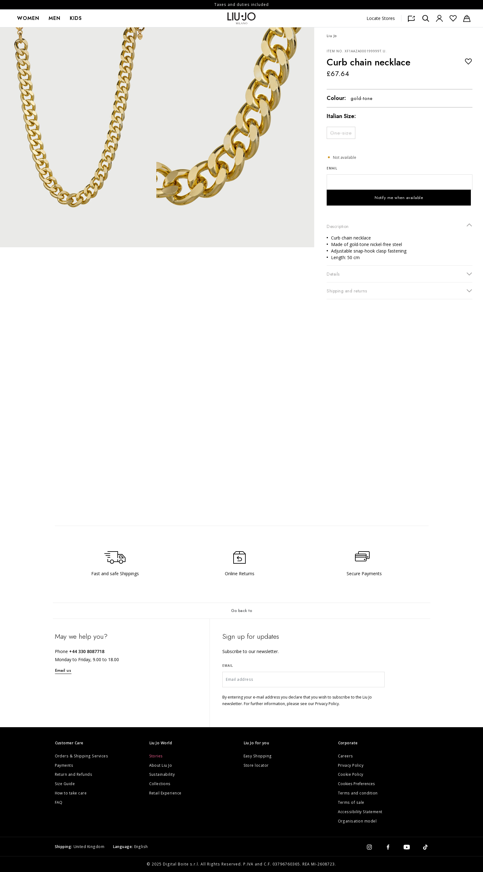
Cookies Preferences (356, 783)
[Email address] (303, 679)
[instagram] (369, 847)
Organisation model (357, 821)
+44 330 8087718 (86, 651)
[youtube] (407, 847)
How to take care (71, 793)
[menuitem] (28, 18)
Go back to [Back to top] (241, 611)
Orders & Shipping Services (81, 756)
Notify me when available (399, 198)
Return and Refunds (73, 774)
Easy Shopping (258, 756)
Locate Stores (381, 18)
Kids (76, 18)
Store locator (256, 765)
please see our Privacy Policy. (313, 703)
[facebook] (388, 847)
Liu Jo (332, 36)
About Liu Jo (160, 765)
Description (399, 226)
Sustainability (162, 774)
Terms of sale (351, 802)
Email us (63, 670)
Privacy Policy (351, 765)
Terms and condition (358, 793)
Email (332, 168)
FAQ (59, 802)
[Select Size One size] (341, 133)
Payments (64, 765)
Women (28, 18)
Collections (160, 783)
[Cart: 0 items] (467, 18)
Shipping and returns (399, 290)
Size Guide (65, 783)
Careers (345, 756)
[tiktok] (425, 847)
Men (54, 18)
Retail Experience (165, 793)
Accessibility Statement (360, 811)
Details (399, 273)
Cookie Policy (351, 774)
